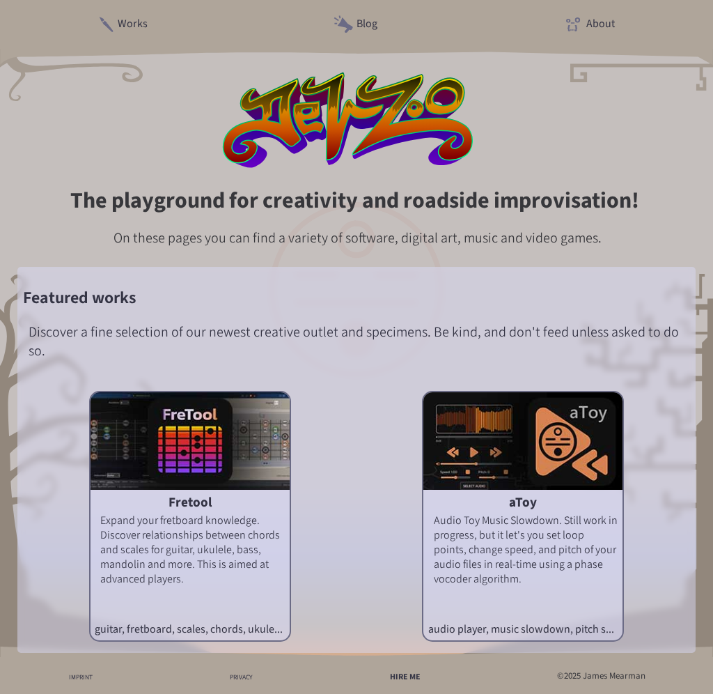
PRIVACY (241, 676)
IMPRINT (81, 676)
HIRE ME (405, 676)
